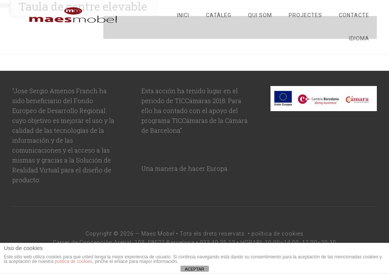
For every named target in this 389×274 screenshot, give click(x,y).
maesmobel (73, 15)
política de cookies (277, 234)
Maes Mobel (157, 234)
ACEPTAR (194, 269)
